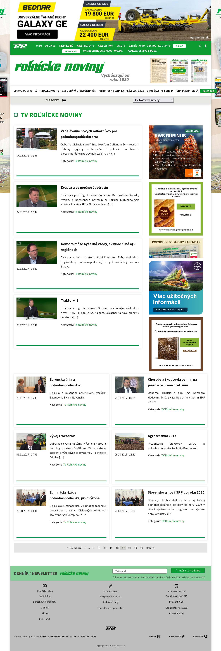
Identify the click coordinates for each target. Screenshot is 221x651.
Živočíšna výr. (88, 90)
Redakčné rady (110, 602)
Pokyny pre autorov (110, 596)
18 (129, 547)
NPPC (65, 636)
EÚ (35, 90)
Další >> (150, 547)
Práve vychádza (135, 90)
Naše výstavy (106, 45)
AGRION (74, 636)
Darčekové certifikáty (44, 601)
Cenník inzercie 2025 (176, 596)
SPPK (43, 636)
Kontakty (164, 45)
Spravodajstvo (23, 90)
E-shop (44, 607)
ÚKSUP (85, 636)
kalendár (208, 91)
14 (105, 547)
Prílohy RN (167, 90)
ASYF (93, 636)
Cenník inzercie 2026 (176, 607)
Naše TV (122, 45)
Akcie (45, 613)
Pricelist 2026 (176, 613)
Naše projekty (86, 45)
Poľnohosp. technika (111, 90)
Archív (133, 45)
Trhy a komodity (49, 90)
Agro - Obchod (147, 45)
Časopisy (50, 45)
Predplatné (67, 45)
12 (93, 547)
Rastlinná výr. (69, 90)
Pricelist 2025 (176, 601)
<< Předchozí (73, 547)
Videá (195, 90)
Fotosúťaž (152, 90)
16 (117, 547)
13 (99, 547)
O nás (39, 45)
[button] (188, 570)
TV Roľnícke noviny (85, 161)
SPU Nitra (54, 636)
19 (135, 547)
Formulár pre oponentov (111, 608)
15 (111, 547)
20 (141, 547)
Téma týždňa (182, 90)
